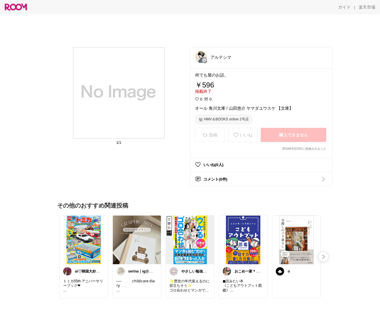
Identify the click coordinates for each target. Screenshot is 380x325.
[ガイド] (344, 7)
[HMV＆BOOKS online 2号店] (223, 119)
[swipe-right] (323, 257)
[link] (84, 240)
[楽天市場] (367, 7)
